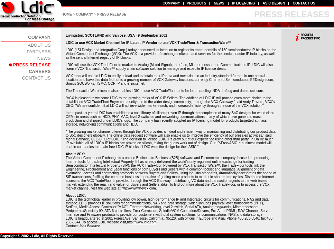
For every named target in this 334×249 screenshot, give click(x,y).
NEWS (219, 3)
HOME (67, 14)
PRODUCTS (196, 3)
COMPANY (171, 3)
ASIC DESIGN (274, 3)
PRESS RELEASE (111, 14)
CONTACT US (304, 3)
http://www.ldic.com (142, 222)
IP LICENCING (243, 3)
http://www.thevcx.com (138, 188)
